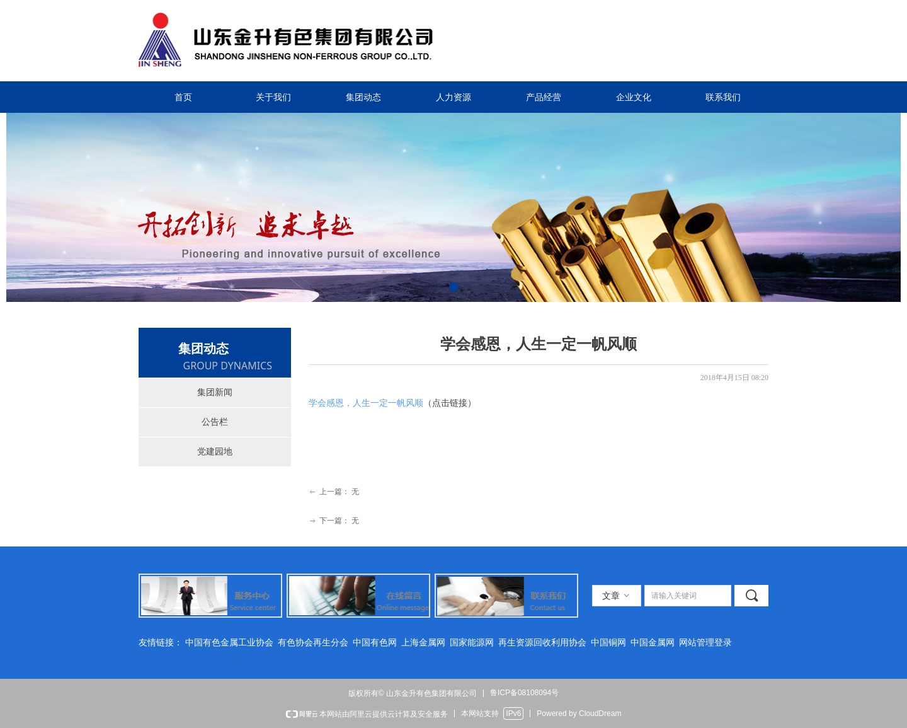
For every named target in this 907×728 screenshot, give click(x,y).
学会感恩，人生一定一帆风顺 (366, 403)
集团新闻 (214, 392)
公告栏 (215, 422)
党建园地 (214, 451)
